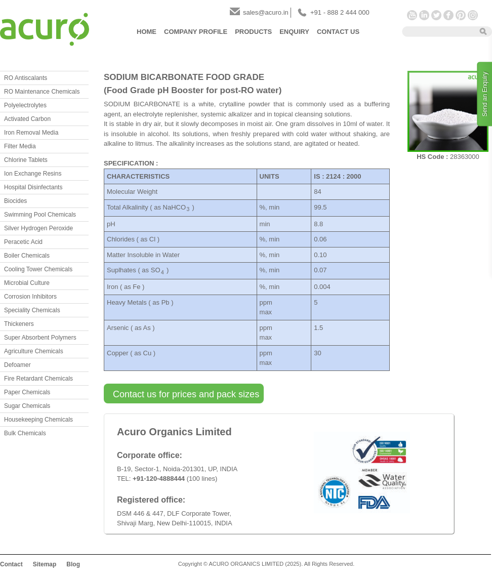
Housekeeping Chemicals (38, 419)
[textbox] (437, 30)
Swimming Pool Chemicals (40, 214)
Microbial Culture (27, 282)
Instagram (473, 15)
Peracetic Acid (23, 241)
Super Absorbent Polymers (40, 337)
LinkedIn (424, 15)
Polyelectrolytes (25, 105)
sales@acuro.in (266, 12)
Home (146, 31)
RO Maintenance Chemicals (41, 91)
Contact (11, 564)
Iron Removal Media (31, 132)
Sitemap (45, 564)
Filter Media (20, 146)
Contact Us (338, 31)
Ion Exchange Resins (32, 173)
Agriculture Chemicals (33, 351)
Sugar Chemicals (27, 405)
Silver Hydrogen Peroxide (38, 228)
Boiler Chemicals (27, 255)
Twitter (436, 15)
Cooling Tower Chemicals (38, 269)
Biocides (15, 200)
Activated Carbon (27, 118)
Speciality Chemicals (32, 310)
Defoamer (17, 364)
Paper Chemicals (27, 392)
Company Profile (195, 31)
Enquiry (294, 31)
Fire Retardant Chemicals (38, 378)
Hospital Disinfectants (33, 187)
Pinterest (461, 15)
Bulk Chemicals (25, 433)
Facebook (448, 15)
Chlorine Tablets (26, 159)
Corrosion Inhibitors (30, 296)
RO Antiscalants (25, 77)
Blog (73, 564)
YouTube (412, 15)
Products (253, 31)
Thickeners (19, 323)
